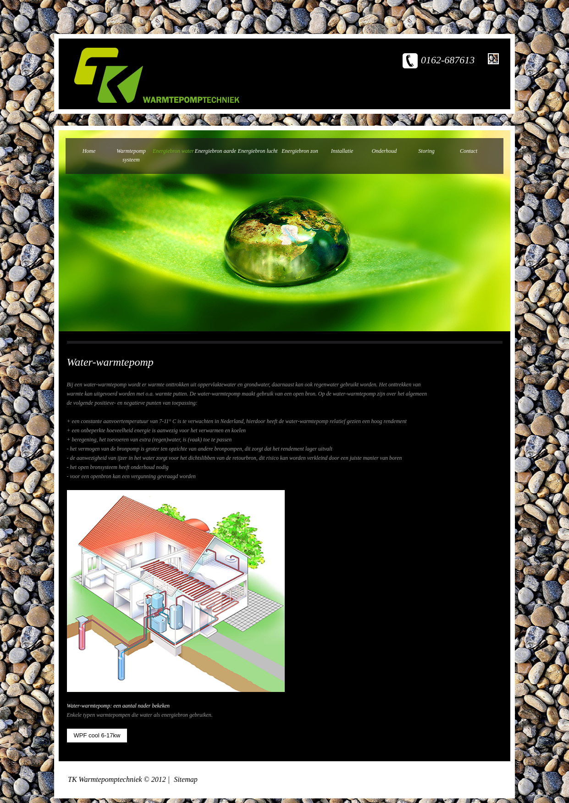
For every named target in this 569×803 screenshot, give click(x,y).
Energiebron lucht (258, 151)
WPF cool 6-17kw (97, 735)
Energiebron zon (300, 151)
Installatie (342, 151)
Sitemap (186, 779)
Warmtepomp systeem (131, 155)
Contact (468, 151)
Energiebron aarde (215, 151)
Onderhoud (384, 151)
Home (89, 151)
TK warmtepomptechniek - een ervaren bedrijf (156, 75)
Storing (426, 151)
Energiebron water (173, 151)
